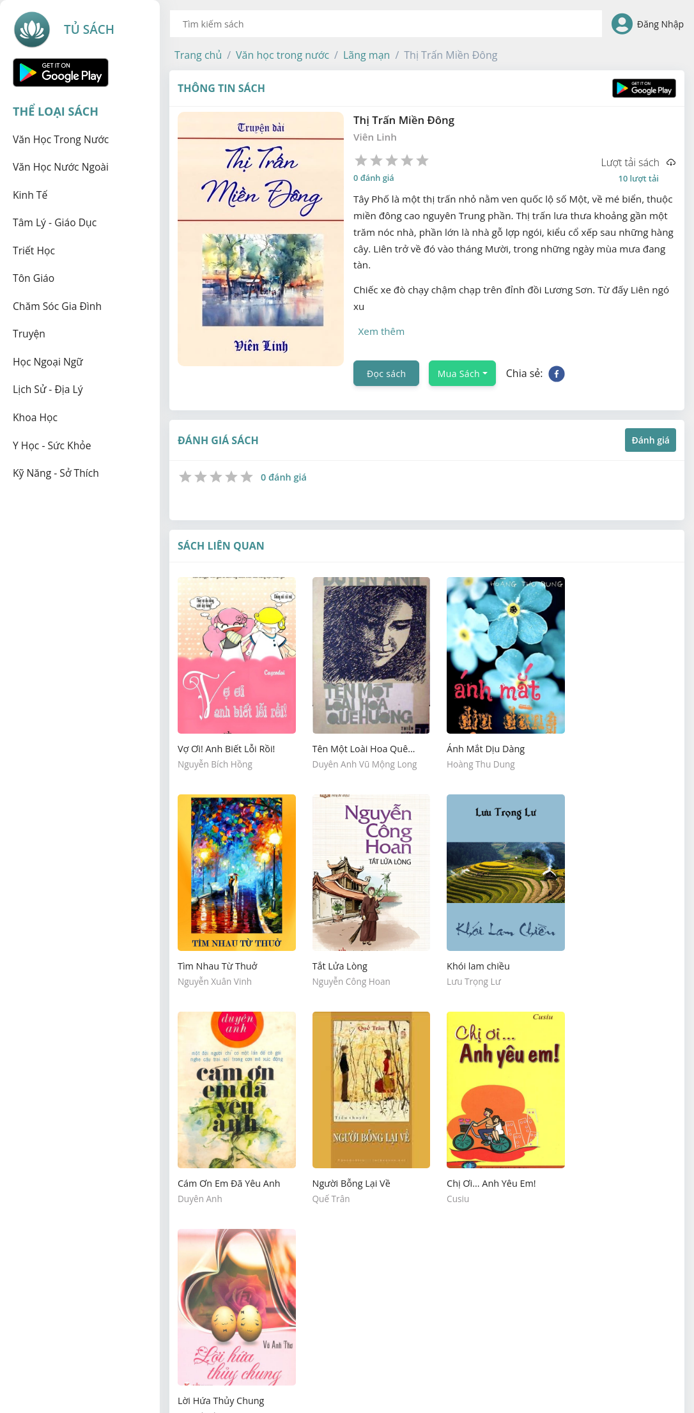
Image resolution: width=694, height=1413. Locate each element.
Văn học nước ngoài (61, 167)
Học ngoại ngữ (48, 362)
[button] (198, 55)
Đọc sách (386, 372)
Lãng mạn (366, 55)
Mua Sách (459, 372)
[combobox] (386, 23)
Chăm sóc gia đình (57, 306)
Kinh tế (30, 195)
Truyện (29, 334)
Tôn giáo (33, 278)
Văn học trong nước (61, 139)
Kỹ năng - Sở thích (56, 473)
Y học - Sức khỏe (52, 445)
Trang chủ (198, 55)
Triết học (34, 250)
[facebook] (556, 372)
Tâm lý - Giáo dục (54, 222)
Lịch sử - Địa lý (48, 389)
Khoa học (35, 417)
